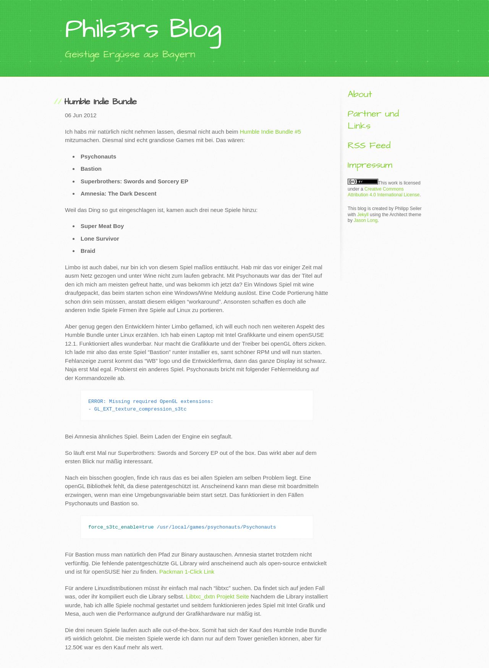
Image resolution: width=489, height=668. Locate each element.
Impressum (370, 165)
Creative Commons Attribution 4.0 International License (383, 192)
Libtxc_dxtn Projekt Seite (217, 596)
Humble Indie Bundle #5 (270, 131)
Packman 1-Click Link (186, 571)
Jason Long (365, 220)
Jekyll (363, 214)
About (360, 94)
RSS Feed (369, 145)
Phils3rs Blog (143, 29)
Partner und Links (373, 119)
